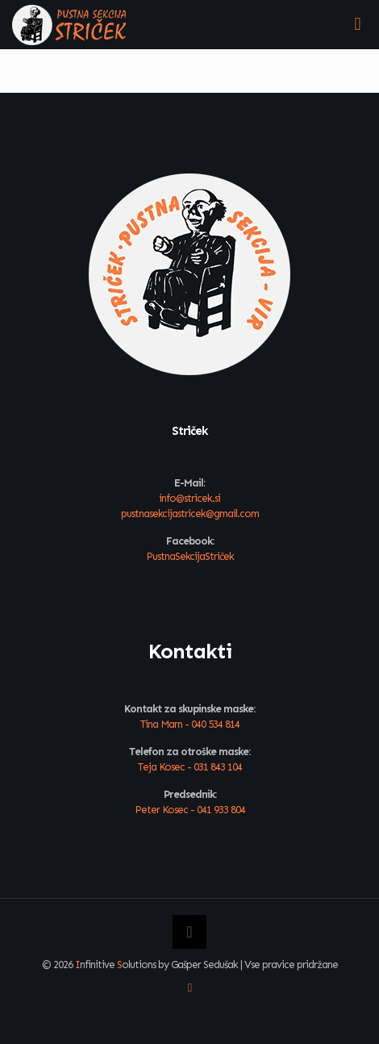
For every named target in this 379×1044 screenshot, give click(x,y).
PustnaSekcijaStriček (190, 556)
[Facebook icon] (190, 987)
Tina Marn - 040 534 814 (189, 724)
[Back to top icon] (189, 932)
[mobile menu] (357, 24)
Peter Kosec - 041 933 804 (190, 810)
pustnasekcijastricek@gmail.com (190, 513)
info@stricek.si (189, 498)
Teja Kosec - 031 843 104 (190, 767)
